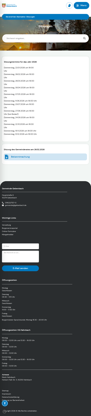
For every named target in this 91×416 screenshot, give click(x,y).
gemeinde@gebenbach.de (15, 205)
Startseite (21, 17)
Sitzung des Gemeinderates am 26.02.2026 (21, 149)
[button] (4, 411)
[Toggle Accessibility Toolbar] (5, 403)
